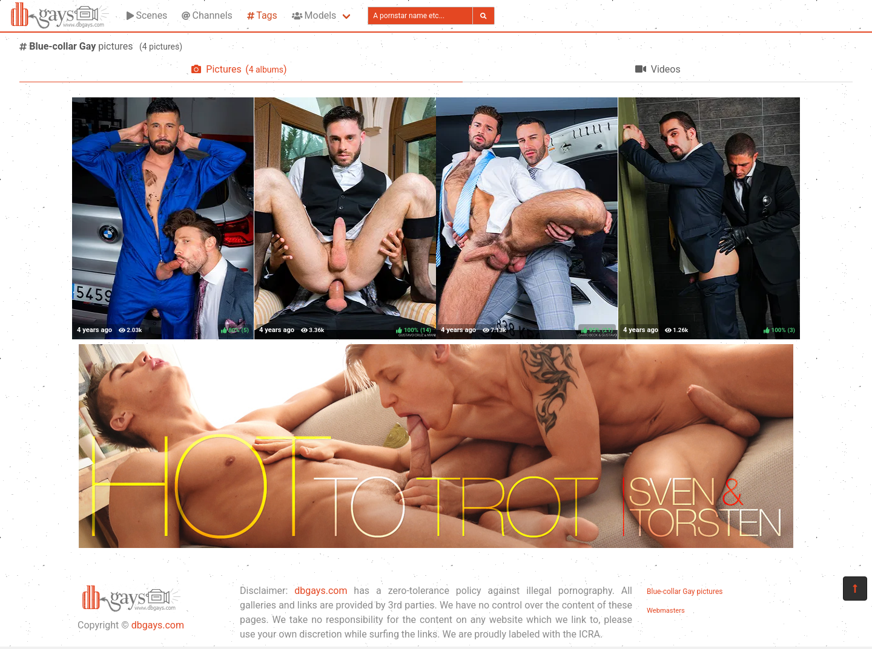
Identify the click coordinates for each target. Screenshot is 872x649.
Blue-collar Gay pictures (684, 591)
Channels (207, 15)
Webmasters (666, 611)
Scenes (147, 15)
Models (314, 15)
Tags (262, 15)
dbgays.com (157, 625)
